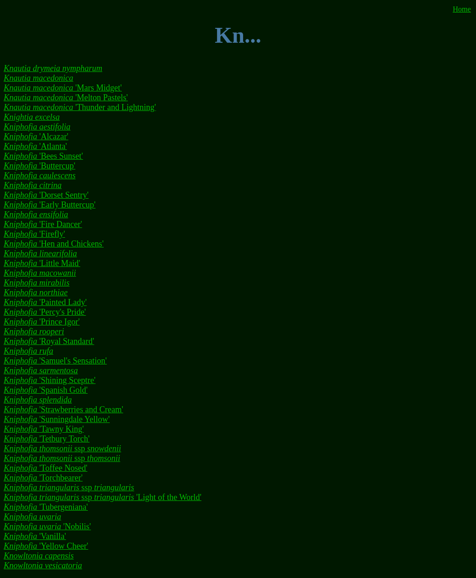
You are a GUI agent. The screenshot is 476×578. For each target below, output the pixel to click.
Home (462, 9)
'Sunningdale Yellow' (57, 419)
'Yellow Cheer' (46, 546)
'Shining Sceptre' (50, 380)
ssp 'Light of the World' (102, 497)
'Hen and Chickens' (54, 243)
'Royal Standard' (49, 341)
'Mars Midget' (63, 87)
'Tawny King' (44, 429)
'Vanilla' (35, 536)
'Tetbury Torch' (47, 438)
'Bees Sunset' (43, 156)
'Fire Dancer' (43, 224)
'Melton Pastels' (66, 97)
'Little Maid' (42, 263)
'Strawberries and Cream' (63, 409)
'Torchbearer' (43, 477)
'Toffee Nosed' (45, 468)
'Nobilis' (47, 526)
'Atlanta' (35, 146)
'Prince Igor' (41, 321)
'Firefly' (34, 234)
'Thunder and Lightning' (80, 107)
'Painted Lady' (45, 302)
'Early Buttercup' (49, 204)
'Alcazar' (36, 136)
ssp (62, 448)
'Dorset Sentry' (46, 195)
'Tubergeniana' (46, 507)
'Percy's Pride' (45, 312)
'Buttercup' (39, 165)
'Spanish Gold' (46, 390)
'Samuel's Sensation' (55, 360)
